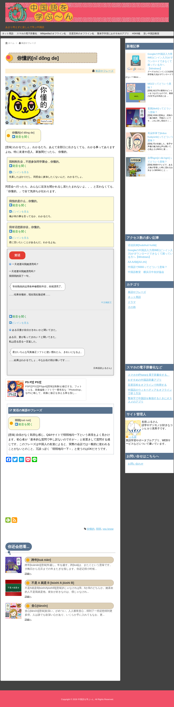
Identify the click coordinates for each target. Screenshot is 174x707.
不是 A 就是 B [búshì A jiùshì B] (52, 582)
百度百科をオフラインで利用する (147, 384)
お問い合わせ (135, 463)
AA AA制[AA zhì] (137, 262)
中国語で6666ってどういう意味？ (147, 267)
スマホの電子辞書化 (27, 33)
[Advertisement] (60, 490)
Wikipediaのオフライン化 (53, 33)
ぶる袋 (132, 437)
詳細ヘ (28, 573)
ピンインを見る (19, 172)
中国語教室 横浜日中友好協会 (146, 272)
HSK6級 (136, 33)
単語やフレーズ (104, 71)
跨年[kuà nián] (41, 559)
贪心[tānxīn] (39, 605)
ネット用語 (7, 33)
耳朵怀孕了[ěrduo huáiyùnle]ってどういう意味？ (160, 137)
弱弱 (98, 529)
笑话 (17, 255)
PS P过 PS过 (33, 382)
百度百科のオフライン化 (81, 33)
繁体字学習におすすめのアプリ (113, 33)
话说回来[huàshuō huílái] (142, 245)
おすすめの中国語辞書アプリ (145, 379)
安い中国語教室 (151, 33)
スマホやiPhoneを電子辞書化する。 (149, 374)
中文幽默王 (106, 302)
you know (108, 529)
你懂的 (91, 529)
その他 (132, 307)
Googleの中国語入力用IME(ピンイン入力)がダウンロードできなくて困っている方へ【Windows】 (160, 61)
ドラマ (132, 302)
